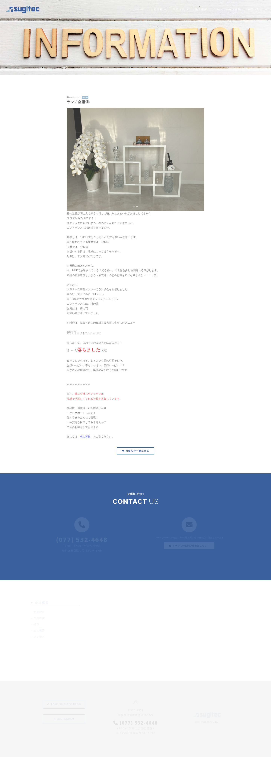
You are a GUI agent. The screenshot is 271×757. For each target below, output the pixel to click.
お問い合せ (255, 9)
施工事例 (201, 9)
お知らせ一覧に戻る (135, 451)
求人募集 (235, 9)
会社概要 (159, 9)
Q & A (218, 9)
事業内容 (181, 9)
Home (139, 9)
